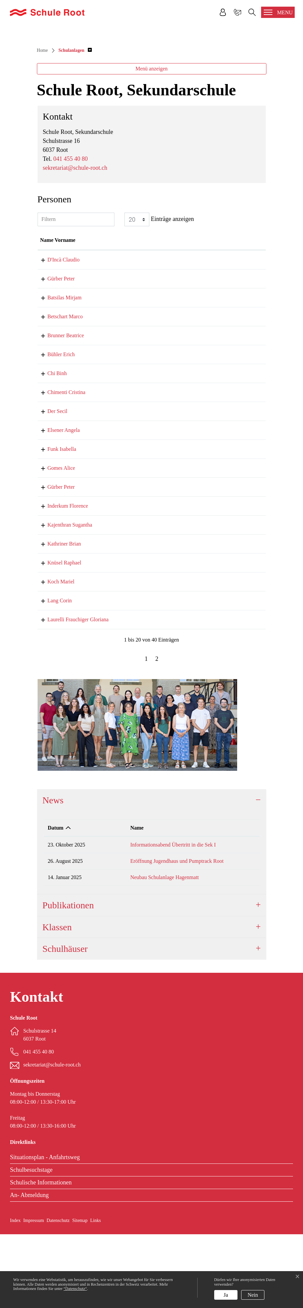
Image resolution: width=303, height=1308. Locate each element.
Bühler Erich (54, 428)
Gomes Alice (54, 542)
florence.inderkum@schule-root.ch (215, 579)
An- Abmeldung (29, 1268)
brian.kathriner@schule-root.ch (211, 617)
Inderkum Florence (60, 579)
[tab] (151, 874)
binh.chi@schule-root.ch (204, 447)
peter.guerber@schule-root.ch (209, 352)
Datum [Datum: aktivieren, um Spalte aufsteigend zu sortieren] (56, 901)
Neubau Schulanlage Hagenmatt (152, 951)
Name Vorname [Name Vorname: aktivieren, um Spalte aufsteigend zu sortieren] (58, 314)
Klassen (57, 1001)
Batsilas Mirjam (57, 371)
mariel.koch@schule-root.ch (208, 655)
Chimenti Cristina (59, 466)
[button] (75, 124)
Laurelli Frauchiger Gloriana (70, 693)
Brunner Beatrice (58, 409)
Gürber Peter (54, 352)
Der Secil (50, 485)
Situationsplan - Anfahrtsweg (45, 1231)
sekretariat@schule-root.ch (75, 241)
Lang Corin (52, 674)
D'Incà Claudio (56, 333)
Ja (226, 1295)
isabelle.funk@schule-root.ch (209, 523)
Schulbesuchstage (31, 1243)
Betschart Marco (58, 390)
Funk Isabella (54, 523)
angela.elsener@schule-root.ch (210, 504)
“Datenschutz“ (75, 1288)
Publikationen (68, 979)
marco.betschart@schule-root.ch (212, 390)
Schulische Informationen (41, 1256)
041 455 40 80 (70, 232)
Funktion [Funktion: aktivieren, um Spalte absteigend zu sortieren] (122, 314)
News (53, 874)
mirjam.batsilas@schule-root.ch (212, 371)
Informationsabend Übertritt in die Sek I (161, 918)
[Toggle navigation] (278, 12)
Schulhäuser (65, 1022)
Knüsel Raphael (57, 636)
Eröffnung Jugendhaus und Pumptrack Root (165, 935)
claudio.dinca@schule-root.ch (210, 333)
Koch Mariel (53, 655)
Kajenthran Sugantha (62, 598)
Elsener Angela (56, 504)
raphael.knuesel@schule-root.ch (212, 636)
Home (42, 124)
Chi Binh (50, 447)
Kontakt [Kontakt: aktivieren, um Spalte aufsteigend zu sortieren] (187, 314)
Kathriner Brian (57, 617)
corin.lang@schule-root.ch (206, 674)
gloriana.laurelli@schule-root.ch (212, 693)
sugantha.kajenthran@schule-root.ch (217, 598)
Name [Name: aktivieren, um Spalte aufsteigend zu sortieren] (124, 901)
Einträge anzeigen (159, 293)
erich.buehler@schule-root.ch (209, 428)
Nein (252, 1295)
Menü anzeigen (151, 142)
